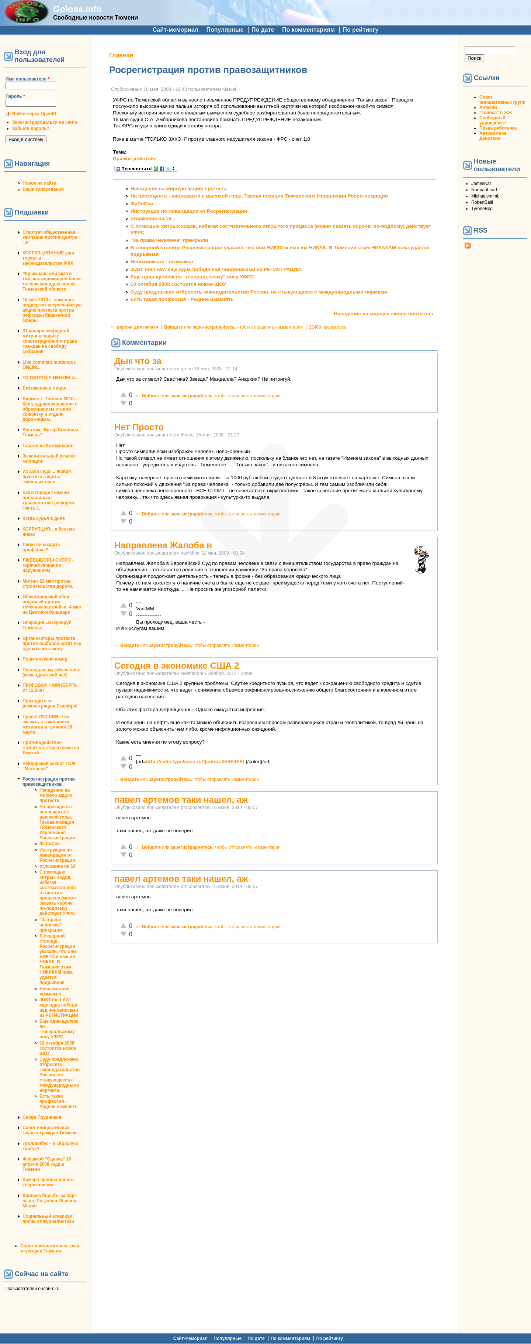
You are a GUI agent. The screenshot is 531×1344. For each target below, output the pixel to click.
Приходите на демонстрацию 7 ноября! (49, 703)
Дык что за (138, 361)
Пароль (15, 96)
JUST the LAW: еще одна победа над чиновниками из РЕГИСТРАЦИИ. (59, 1007)
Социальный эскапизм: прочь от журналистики (48, 1219)
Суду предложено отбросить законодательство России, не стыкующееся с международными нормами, (59, 1075)
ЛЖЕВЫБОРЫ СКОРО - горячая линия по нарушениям (48, 565)
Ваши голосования (43, 189)
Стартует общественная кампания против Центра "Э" (49, 237)
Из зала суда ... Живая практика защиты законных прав (46, 476)
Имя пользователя (27, 79)
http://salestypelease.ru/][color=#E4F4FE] (195, 761)
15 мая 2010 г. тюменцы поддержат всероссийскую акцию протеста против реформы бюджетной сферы (52, 310)
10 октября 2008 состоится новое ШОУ (57, 1048)
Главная (121, 55)
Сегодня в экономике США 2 (176, 666)
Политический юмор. (45, 659)
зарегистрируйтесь (214, 327)
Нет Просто (139, 427)
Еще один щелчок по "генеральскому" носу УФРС (58, 1029)
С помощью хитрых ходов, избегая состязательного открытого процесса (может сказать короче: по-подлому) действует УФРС (57, 893)
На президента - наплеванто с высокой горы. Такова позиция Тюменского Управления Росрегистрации (57, 822)
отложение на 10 (57, 866)
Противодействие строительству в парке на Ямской (50, 747)
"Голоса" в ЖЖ (495, 112)
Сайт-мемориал (175, 30)
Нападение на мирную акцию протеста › (383, 313)
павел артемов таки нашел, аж (181, 800)
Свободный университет (493, 120)
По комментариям (308, 30)
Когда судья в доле (43, 518)
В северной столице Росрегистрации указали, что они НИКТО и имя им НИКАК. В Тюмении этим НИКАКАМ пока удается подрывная (57, 959)
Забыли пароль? (30, 128)
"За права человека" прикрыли (50, 925)
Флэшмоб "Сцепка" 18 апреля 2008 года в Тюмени (46, 1164)
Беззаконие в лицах (44, 388)
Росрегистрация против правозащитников (48, 781)
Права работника (498, 128)
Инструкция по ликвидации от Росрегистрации (57, 855)
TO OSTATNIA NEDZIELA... (50, 377)
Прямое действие (134, 158)
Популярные (224, 30)
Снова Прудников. (42, 1117)
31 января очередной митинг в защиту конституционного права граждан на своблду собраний (49, 341)
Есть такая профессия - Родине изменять (58, 1101)
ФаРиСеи (49, 843)
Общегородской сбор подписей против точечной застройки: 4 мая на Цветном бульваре (51, 604)
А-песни (488, 107)
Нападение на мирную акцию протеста (55, 795)
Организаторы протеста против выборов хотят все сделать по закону (51, 643)
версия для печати (137, 327)
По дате (262, 30)
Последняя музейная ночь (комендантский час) (51, 672)
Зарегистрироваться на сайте (44, 122)
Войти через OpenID (34, 113)
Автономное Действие (492, 136)
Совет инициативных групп (502, 100)
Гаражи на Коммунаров (48, 445)
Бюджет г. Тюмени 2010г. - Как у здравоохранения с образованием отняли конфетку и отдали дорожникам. (50, 409)
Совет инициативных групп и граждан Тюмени (49, 1130)
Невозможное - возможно (55, 991)
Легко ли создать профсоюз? (41, 547)
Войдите (173, 327)
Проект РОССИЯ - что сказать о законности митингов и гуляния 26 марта (47, 724)
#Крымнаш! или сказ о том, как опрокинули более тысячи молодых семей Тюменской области (51, 281)
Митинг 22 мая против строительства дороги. (47, 584)
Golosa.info (77, 9)
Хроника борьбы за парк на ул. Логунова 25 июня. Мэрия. (49, 1200)
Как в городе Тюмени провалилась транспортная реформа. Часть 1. (48, 500)
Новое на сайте (39, 183)
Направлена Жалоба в (163, 545)
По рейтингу (360, 30)
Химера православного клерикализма (48, 1182)
